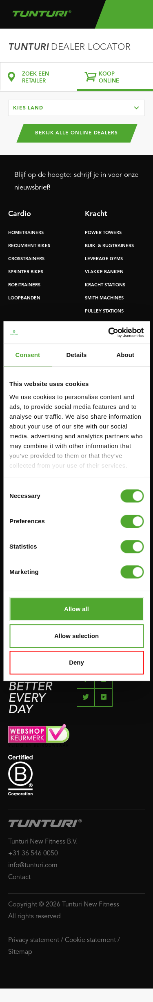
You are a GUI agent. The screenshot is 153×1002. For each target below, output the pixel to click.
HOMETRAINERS (26, 233)
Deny (76, 662)
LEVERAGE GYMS (104, 259)
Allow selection (76, 635)
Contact (19, 877)
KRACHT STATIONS (105, 285)
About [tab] (125, 354)
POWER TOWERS (103, 233)
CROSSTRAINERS (26, 259)
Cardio (19, 214)
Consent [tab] (27, 354)
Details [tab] (77, 354)
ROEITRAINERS (24, 285)
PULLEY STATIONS (104, 311)
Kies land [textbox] (28, 108)
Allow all (76, 608)
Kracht (96, 214)
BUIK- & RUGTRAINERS (109, 246)
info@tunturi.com (33, 865)
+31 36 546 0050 (33, 853)
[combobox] (76, 108)
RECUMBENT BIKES (29, 246)
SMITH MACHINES (104, 298)
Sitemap (20, 952)
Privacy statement (33, 940)
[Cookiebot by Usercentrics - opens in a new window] (109, 332)
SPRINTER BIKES (25, 272)
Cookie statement (90, 940)
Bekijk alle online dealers (76, 133)
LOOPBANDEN (24, 298)
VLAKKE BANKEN (104, 272)
